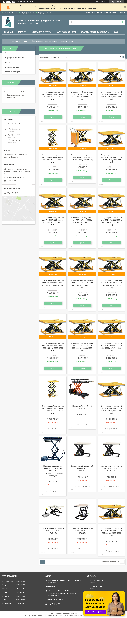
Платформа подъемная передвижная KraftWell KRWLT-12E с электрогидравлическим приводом (53, 471)
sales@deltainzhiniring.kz (16, 177)
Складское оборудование (32, 41)
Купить (52, 117)
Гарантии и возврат (12, 72)
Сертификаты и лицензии (14, 58)
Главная (8, 32)
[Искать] (122, 22)
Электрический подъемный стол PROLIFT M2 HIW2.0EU (82, 530)
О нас (7, 53)
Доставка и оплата (41, 32)
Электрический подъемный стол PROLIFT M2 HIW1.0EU (53, 530)
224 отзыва (103, 2)
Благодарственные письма (95, 32)
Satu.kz (74, 613)
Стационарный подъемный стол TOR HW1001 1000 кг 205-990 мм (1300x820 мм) (53, 282)
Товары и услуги (13, 41)
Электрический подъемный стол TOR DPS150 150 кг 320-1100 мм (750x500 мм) (82, 157)
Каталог (22, 32)
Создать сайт (21, 2)
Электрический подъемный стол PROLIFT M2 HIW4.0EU (111, 468)
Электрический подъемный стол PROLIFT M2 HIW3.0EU (82, 468)
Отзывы (8, 62)
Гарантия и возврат (66, 32)
